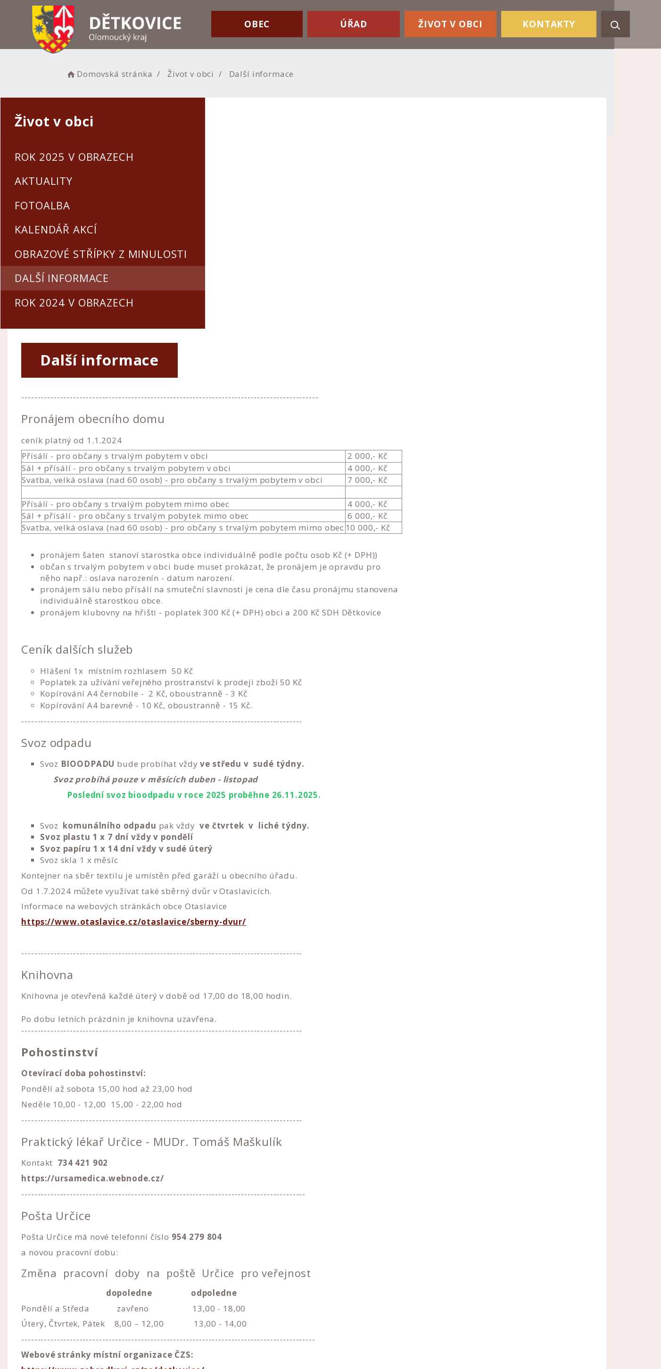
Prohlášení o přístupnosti (390, 1239)
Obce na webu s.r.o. (430, 1329)
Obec (268, 23)
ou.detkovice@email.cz (231, 1279)
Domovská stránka (136, 73)
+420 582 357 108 (221, 1266)
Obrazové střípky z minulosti (124, 254)
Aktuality (67, 181)
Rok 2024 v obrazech (97, 302)
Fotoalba (66, 205)
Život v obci (455, 23)
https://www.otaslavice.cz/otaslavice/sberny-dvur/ (361, 702)
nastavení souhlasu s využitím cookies (495, 1341)
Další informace (85, 278)
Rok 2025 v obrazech (97, 156)
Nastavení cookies (374, 1252)
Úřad (361, 23)
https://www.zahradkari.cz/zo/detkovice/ (340, 1150)
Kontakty (550, 23)
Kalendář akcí (79, 229)
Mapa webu (362, 1265)
